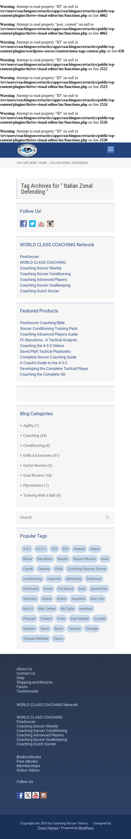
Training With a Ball (39, 495)
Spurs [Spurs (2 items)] (58, 629)
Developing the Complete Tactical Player (54, 368)
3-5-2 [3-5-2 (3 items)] (27, 549)
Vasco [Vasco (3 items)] (58, 639)
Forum (22, 686)
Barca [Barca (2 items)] (27, 559)
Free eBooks (27, 761)
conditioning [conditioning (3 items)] (32, 579)
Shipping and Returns (35, 682)
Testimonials (27, 691)
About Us (24, 669)
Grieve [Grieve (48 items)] (61, 599)
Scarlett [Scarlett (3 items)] (99, 619)
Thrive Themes (47, 828)
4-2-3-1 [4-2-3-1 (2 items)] (41, 549)
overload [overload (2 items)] (85, 609)
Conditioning (33, 445)
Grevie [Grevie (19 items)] (46, 599)
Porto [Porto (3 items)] (61, 619)
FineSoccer (29, 256)
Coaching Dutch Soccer (39, 291)
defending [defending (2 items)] (73, 579)
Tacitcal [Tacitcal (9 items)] (74, 629)
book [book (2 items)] (105, 559)
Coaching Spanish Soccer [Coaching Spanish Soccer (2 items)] (87, 569)
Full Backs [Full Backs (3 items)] (65, 589)
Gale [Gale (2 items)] (82, 589)
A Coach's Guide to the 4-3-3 (43, 363)
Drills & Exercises (37, 455)
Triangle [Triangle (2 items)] (92, 629)
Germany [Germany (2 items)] (30, 599)
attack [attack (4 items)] (95, 549)
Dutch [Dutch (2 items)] (48, 589)
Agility (28, 425)
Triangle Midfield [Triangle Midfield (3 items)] (35, 639)
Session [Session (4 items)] (29, 629)
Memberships (28, 766)
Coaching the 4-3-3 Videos (42, 345)
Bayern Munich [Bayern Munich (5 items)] (84, 559)
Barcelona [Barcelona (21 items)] (44, 559)
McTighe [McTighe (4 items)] (67, 609)
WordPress (86, 828)
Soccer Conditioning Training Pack (48, 328)
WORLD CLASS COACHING (43, 262)
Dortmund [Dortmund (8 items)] (30, 589)
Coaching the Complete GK (43, 374)
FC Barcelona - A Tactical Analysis (48, 340)
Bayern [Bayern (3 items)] (63, 559)
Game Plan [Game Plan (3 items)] (99, 589)
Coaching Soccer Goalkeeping (45, 285)
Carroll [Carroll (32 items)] (28, 569)
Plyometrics (33, 485)
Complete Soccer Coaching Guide (48, 357)
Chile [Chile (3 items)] (58, 569)
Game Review (35, 465)
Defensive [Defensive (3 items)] (94, 579)
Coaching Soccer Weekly (41, 268)
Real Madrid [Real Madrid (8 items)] (80, 619)
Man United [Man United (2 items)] (47, 609)
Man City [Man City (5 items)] (97, 599)
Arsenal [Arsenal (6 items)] (79, 549)
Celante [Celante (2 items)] (44, 569)
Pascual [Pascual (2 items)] (29, 619)
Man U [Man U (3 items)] (28, 609)
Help (20, 678)
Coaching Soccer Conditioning (45, 274)
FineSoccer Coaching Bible (42, 323)
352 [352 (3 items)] (54, 549)
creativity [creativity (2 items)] (54, 579)
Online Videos (28, 770)
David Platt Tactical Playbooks (45, 351)
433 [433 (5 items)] (65, 549)
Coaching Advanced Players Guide (49, 334)
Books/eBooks (29, 757)
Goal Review (33, 475)
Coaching (31, 435)
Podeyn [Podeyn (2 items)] (46, 619)
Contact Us (26, 673)
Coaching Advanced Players (43, 279)
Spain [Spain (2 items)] (44, 629)
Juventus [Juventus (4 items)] (78, 599)
